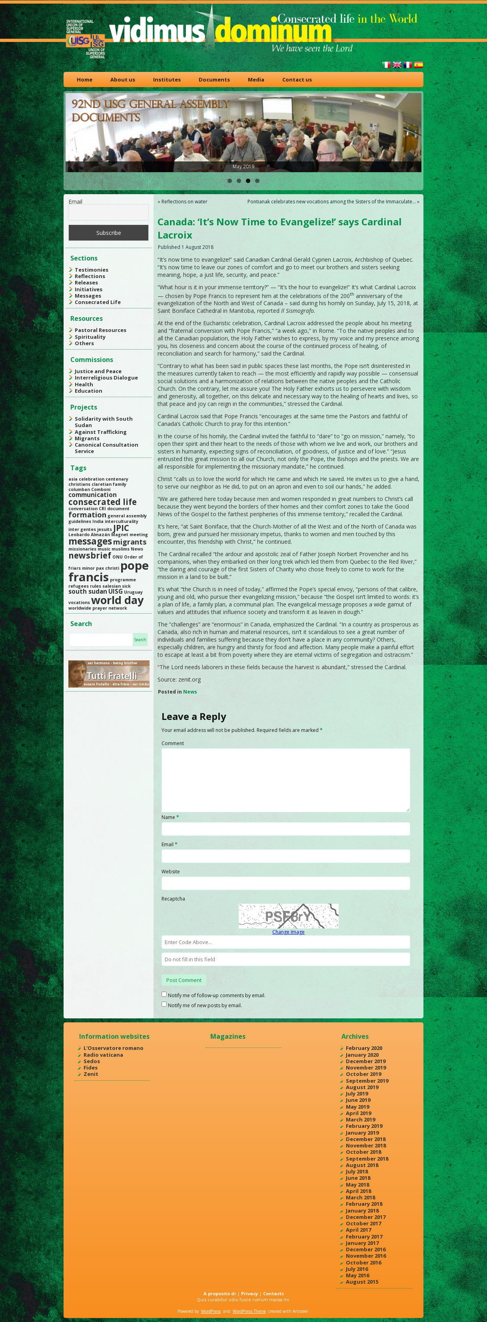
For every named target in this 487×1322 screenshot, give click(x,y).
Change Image (288, 931)
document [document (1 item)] (118, 508)
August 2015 (362, 1281)
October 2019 (363, 1073)
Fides (91, 1067)
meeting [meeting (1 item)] (139, 534)
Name (170, 817)
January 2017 (362, 1242)
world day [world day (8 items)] (117, 599)
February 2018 (364, 1203)
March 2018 (360, 1197)
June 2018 (358, 1177)
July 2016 (357, 1268)
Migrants (87, 438)
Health (84, 384)
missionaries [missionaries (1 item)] (82, 549)
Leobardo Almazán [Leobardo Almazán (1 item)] (89, 534)
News (190, 691)
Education (88, 390)
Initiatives (88, 289)
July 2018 (357, 1171)
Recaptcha (173, 898)
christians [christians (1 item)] (79, 484)
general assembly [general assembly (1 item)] (127, 516)
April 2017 (358, 1229)
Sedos (92, 1061)
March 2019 (360, 1119)
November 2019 (366, 1067)
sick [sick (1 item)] (126, 586)
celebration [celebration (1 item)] (91, 479)
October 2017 (363, 1223)
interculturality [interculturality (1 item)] (121, 521)
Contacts (273, 1293)
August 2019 (362, 1087)
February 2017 (364, 1236)
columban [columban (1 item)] (79, 489)
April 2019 (358, 1113)
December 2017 (365, 1217)
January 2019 (362, 1132)
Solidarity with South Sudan (104, 422)
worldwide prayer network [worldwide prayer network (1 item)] (97, 608)
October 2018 (363, 1151)
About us (122, 79)
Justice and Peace (98, 371)
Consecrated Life (98, 302)
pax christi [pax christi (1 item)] (107, 568)
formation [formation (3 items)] (87, 514)
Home (84, 79)
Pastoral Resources (100, 330)
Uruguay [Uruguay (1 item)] (133, 592)
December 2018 (365, 1139)
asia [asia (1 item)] (73, 479)
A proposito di (220, 1293)
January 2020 (362, 1054)
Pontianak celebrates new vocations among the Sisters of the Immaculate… (331, 201)
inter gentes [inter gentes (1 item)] (82, 529)
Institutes (167, 79)
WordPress (211, 1311)
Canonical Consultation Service (106, 448)
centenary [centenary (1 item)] (117, 479)
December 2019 (365, 1061)
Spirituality (90, 336)
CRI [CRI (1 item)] (102, 508)
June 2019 (358, 1099)
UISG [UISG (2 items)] (115, 591)
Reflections (90, 276)
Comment (173, 743)
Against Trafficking (101, 431)
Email (75, 201)
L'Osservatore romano (114, 1048)
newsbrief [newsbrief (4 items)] (89, 555)
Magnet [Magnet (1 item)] (119, 534)
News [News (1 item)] (137, 549)
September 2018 (367, 1158)
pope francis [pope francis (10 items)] (108, 571)
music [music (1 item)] (104, 549)
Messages (88, 295)
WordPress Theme (249, 1311)
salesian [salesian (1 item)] (111, 586)
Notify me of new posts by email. (205, 1005)
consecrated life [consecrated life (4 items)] (102, 501)
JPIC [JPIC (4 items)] (121, 527)
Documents (214, 79)
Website (171, 871)
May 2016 (357, 1275)
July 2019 (357, 1093)
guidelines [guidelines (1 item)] (79, 521)
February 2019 (364, 1125)
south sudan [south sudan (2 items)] (87, 591)
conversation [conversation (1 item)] (83, 508)
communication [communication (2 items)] (92, 495)
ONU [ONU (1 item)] (117, 557)
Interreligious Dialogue (106, 377)
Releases (86, 282)
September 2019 (367, 1080)
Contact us (297, 79)
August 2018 (362, 1165)
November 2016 (366, 1255)
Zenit (91, 1073)
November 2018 (366, 1145)
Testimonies (91, 269)
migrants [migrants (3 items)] (129, 542)
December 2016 (365, 1249)
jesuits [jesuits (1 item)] (104, 529)
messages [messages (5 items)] (90, 541)
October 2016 (363, 1262)
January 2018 (362, 1210)
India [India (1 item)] (98, 521)
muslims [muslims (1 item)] (121, 549)
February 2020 (364, 1048)
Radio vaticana (103, 1054)
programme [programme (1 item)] (123, 579)
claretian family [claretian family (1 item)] (109, 484)
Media (256, 79)
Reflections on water (185, 201)
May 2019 (357, 1106)
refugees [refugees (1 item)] (78, 586)
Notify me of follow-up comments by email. (216, 995)
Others (84, 343)
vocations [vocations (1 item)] (79, 602)
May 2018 (357, 1184)
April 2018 (358, 1191)
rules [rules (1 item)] (95, 586)
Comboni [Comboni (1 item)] (100, 489)
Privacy (249, 1293)
